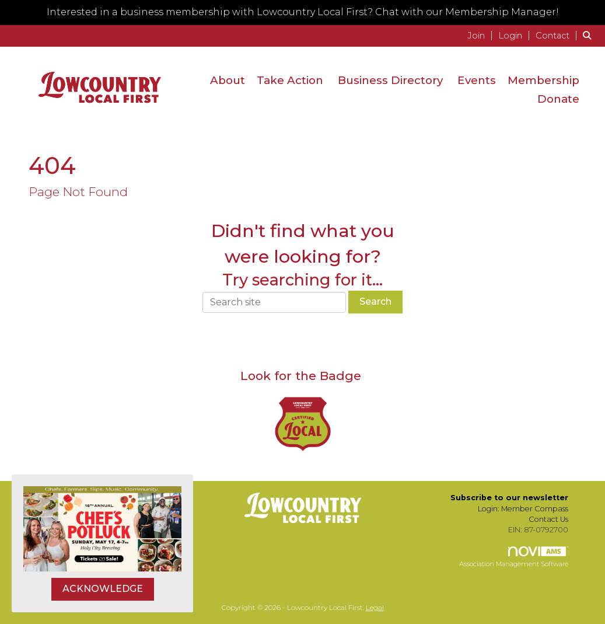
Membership (543, 80)
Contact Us (548, 519)
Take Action (290, 80)
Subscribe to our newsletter (509, 497)
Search (375, 301)
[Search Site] (589, 35)
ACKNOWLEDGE (102, 588)
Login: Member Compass (523, 508)
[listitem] (481, 35)
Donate (558, 99)
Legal (375, 607)
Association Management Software (513, 557)
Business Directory (390, 80)
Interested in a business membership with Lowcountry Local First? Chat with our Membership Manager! (303, 12)
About (227, 80)
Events (476, 80)
